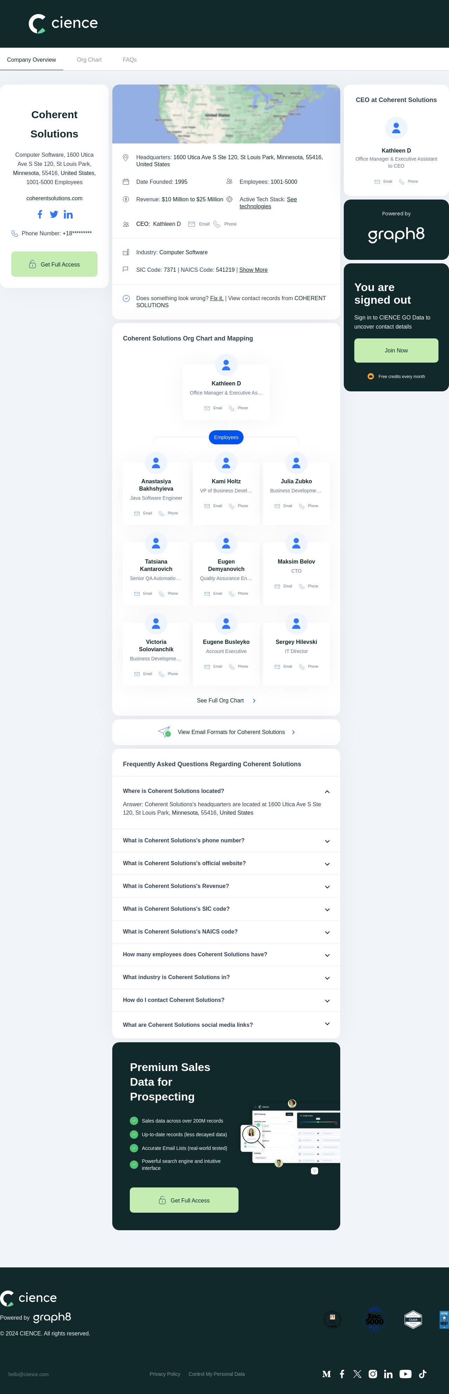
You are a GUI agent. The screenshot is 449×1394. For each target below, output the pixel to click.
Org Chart (89, 60)
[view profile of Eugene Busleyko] (226, 623)
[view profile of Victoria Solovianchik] (156, 623)
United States (77, 173)
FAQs (130, 60)
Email (199, 224)
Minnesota (26, 173)
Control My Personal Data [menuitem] (217, 1374)
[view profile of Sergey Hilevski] (296, 623)
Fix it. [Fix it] (216, 298)
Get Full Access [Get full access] (54, 264)
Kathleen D (167, 224)
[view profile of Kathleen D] (226, 365)
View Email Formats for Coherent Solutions (231, 732)
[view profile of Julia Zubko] (296, 463)
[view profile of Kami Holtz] (226, 463)
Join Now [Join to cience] (396, 350)
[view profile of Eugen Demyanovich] (226, 543)
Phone (225, 224)
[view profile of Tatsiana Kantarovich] (156, 543)
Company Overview (31, 60)
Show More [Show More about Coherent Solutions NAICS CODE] (253, 270)
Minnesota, (185, 813)
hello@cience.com (28, 1374)
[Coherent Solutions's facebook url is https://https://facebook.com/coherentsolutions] (40, 214)
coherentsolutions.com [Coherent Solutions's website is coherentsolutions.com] (54, 198)
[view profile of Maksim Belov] (296, 543)
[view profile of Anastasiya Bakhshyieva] (156, 463)
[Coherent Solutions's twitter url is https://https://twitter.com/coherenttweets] (54, 214)
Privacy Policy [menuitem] (165, 1374)
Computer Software (183, 252)
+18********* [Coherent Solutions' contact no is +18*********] (77, 233)
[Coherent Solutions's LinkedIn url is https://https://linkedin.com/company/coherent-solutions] (68, 214)
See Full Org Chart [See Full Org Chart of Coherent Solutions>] (220, 700)
